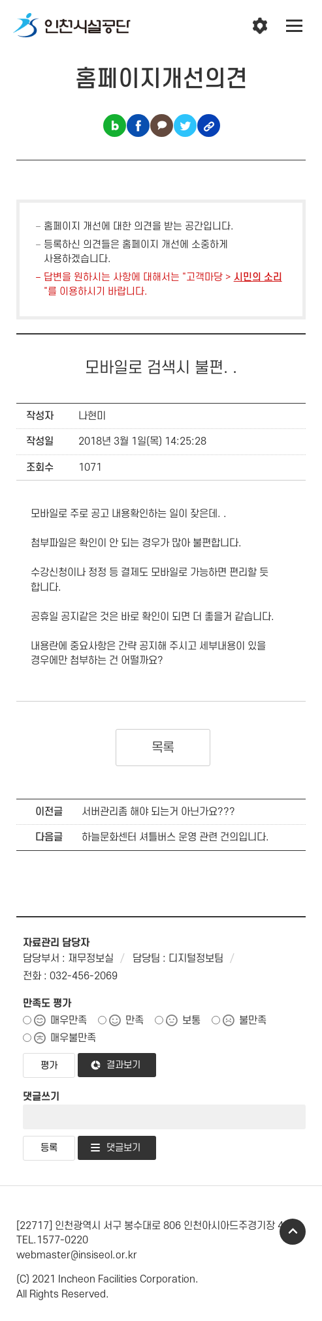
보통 (191, 1020)
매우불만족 (73, 1038)
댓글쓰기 (41, 1097)
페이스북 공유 (138, 125)
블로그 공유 (114, 125)
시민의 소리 (258, 277)
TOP (293, 1232)
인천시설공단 (72, 26)
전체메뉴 (294, 26)
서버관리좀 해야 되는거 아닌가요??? (158, 812)
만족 (134, 1020)
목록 (163, 748)
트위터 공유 (185, 125)
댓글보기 (123, 1147)
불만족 (252, 1020)
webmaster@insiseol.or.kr (76, 1255)
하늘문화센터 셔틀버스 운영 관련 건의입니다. (175, 837)
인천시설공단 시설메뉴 (260, 26)
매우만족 (68, 1020)
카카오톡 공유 (161, 125)
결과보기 (123, 1065)
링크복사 (208, 125)
